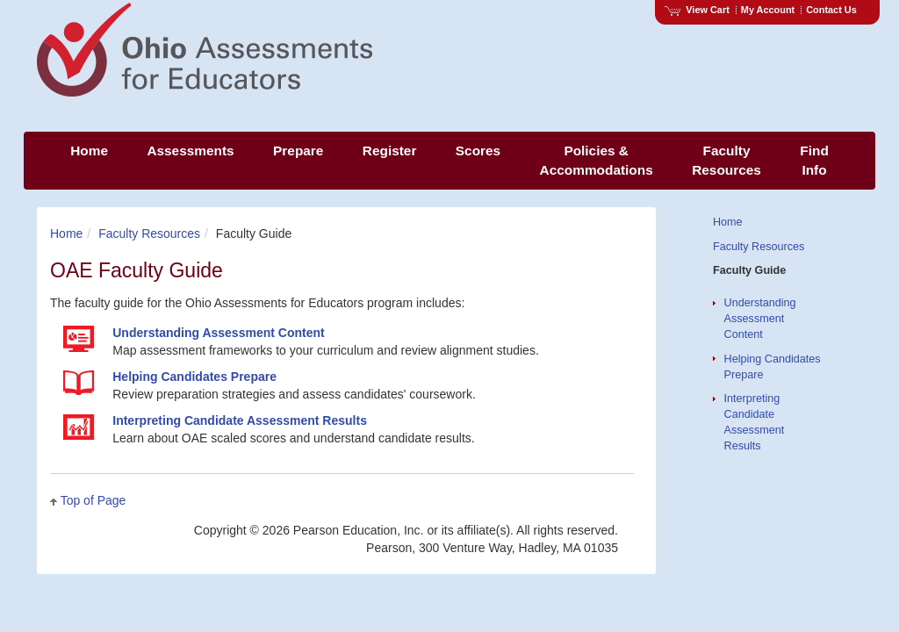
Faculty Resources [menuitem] (726, 160)
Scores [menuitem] (478, 150)
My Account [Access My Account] (768, 9)
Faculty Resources (149, 233)
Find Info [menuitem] (814, 160)
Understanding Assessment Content (760, 319)
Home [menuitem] (89, 150)
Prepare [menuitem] (298, 150)
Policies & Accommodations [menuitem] (596, 160)
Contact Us (831, 9)
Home (66, 233)
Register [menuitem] (390, 150)
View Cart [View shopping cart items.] (697, 9)
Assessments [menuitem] (190, 150)
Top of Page (93, 500)
